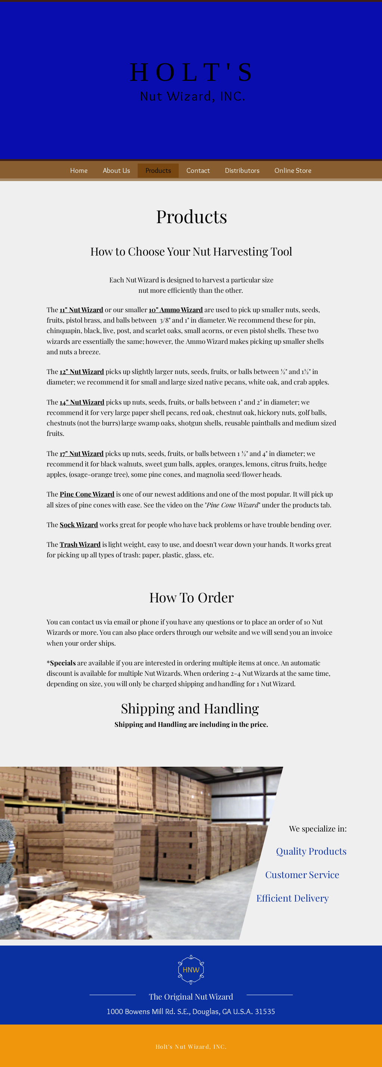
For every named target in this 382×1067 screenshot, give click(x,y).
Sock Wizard (79, 524)
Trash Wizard (80, 544)
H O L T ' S (191, 72)
